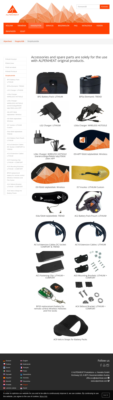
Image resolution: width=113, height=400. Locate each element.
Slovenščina (27, 374)
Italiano (8, 371)
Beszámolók (63, 25)
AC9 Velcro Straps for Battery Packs (14, 192)
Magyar (25, 384)
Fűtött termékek (10, 67)
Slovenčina (26, 381)
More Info (43, 396)
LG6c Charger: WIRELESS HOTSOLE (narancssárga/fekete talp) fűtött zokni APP (15, 104)
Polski (25, 371)
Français (26, 367)
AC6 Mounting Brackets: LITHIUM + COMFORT (15, 168)
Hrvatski (8, 384)
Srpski (25, 388)
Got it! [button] (105, 395)
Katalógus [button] (87, 25)
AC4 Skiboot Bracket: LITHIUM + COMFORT (15, 185)
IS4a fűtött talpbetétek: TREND (15, 133)
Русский (8, 374)
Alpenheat (8, 41)
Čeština (8, 364)
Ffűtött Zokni (9, 63)
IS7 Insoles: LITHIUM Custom (14, 126)
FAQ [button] (75, 25)
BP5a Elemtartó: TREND (15, 86)
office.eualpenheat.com (97, 378)
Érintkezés (11, 31)
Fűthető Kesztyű (10, 59)
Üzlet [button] (22, 31)
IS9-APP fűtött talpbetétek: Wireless (14, 113)
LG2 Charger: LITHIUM (15, 90)
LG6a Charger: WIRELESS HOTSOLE (15, 95)
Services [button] (49, 25)
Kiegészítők (19, 41)
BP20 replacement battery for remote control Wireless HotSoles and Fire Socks (15, 176)
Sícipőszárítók (10, 75)
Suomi (8, 367)
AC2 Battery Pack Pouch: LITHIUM (15, 139)
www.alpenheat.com (100, 381)
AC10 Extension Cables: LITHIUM (15, 155)
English (25, 361)
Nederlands (26, 364)
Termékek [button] (22, 25)
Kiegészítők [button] (36, 25)
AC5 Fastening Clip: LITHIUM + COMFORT (15, 161)
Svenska (26, 378)
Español (8, 378)
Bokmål (8, 381)
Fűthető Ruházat (11, 71)
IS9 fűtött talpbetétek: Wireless (14, 120)
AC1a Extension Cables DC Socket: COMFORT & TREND (16, 147)
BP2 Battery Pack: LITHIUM (13, 81)
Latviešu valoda (11, 388)
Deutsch (8, 361)
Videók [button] (100, 25)
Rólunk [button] (9, 25)
